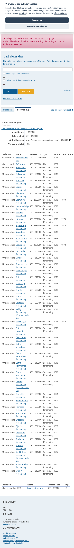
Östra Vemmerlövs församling (22, 375)
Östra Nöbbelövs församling (21, 356)
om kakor (22, 13)
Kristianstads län (35, 488)
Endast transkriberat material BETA (20, 80)
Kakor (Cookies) (10, 538)
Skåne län (20, 164)
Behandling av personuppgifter (16, 541)
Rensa (26, 91)
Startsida (7, 109)
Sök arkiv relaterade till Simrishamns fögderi (22, 128)
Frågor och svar (9, 536)
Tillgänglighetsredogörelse (13, 543)
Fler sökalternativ (12, 98)
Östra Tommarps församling (21, 365)
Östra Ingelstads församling (21, 347)
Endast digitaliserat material (17, 73)
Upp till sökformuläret (61, 110)
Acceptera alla (37, 20)
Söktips (67, 90)
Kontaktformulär (9, 524)
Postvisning (23, 109)
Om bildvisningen (9, 533)
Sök (10, 91)
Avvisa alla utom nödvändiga (37, 26)
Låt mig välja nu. (60, 13)
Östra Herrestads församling (21, 331)
